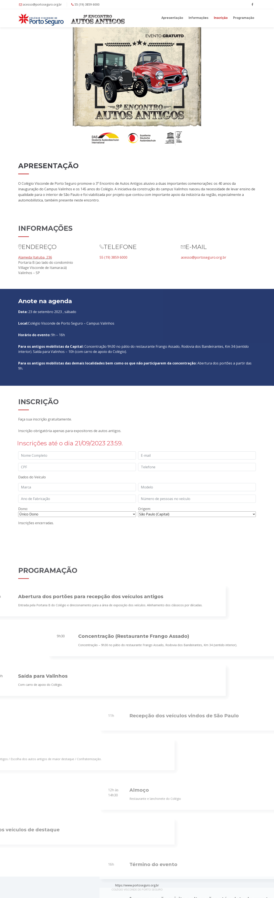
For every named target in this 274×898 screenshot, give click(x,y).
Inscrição (221, 18)
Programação (243, 18)
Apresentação (172, 18)
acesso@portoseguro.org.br (42, 4)
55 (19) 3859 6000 (113, 291)
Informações (198, 18)
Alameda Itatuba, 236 (35, 291)
